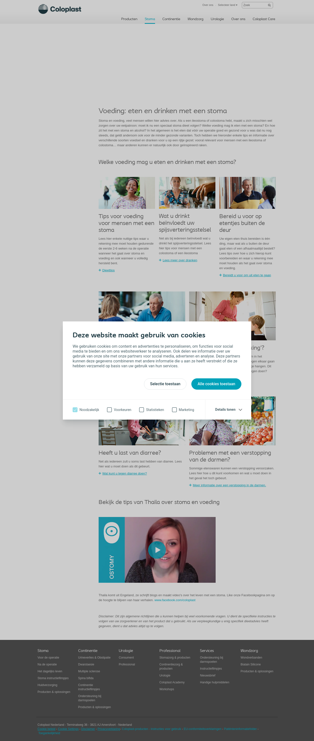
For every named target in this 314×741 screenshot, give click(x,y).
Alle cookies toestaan (216, 384)
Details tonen (225, 409)
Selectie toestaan (165, 384)
